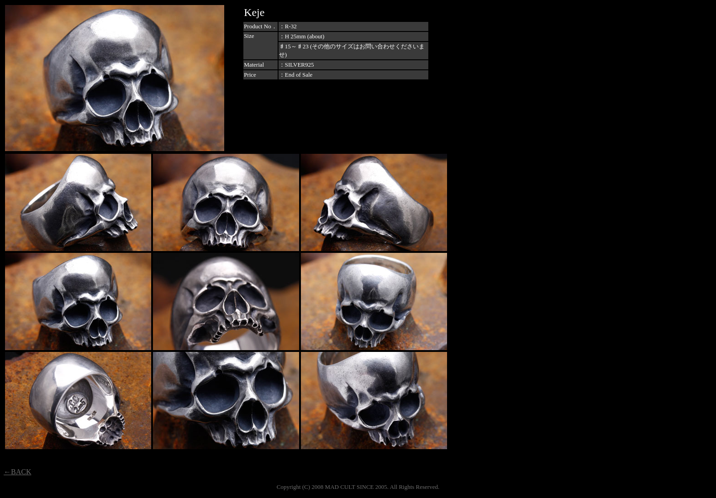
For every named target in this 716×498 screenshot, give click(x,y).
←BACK (17, 472)
